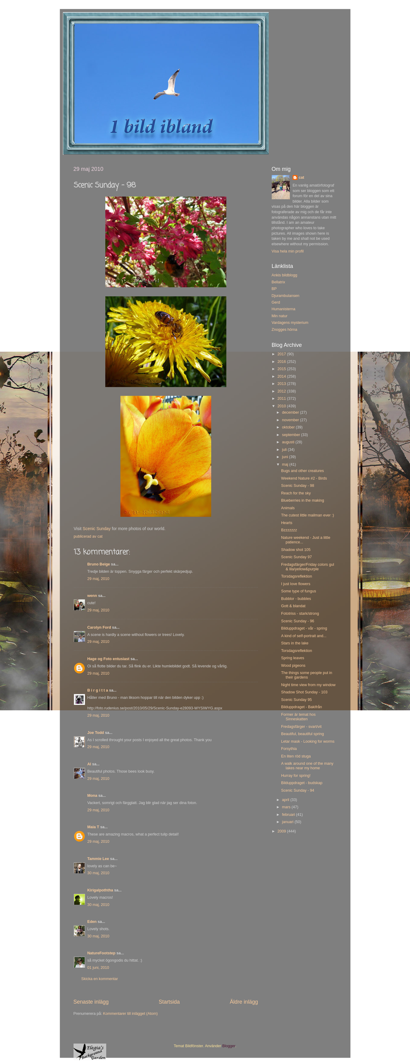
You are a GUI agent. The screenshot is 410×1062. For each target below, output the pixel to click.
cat (301, 177)
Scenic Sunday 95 (296, 700)
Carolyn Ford (99, 627)
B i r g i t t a (97, 690)
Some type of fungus (298, 591)
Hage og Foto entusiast (108, 659)
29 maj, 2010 (98, 579)
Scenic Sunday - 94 (297, 790)
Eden (92, 922)
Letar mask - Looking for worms (307, 741)
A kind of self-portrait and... (303, 636)
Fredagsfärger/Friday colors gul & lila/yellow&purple (307, 566)
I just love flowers (295, 584)
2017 (282, 354)
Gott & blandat (293, 606)
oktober (289, 427)
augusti (288, 442)
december (291, 412)
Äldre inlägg (244, 1002)
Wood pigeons (293, 665)
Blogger (228, 1046)
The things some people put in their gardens (306, 675)
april (286, 800)
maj (285, 464)
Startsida (169, 1002)
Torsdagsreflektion (296, 576)
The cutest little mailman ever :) (307, 515)
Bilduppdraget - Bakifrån (301, 707)
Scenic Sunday (96, 528)
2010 (282, 406)
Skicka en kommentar (99, 979)
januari (288, 822)
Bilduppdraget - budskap (302, 783)
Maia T (93, 827)
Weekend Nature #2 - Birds (304, 478)
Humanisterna (283, 309)
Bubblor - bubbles (296, 599)
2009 (282, 831)
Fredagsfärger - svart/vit (301, 727)
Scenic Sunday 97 (296, 557)
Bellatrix (278, 282)
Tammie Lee (98, 859)
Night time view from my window (308, 685)
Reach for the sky (296, 493)
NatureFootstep (101, 953)
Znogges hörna (284, 329)
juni (285, 457)
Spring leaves (292, 658)
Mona (92, 795)
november (291, 420)
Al (89, 764)
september (291, 435)
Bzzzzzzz (289, 530)
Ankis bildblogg (284, 275)
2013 (282, 384)
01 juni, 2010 (98, 968)
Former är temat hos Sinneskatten (298, 716)
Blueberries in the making (302, 500)
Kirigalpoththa (100, 890)
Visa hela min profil (288, 251)
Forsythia (289, 749)
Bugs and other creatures (302, 471)
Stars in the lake (294, 643)
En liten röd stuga (296, 756)
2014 (282, 376)
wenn (92, 596)
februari (289, 815)
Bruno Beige (98, 564)
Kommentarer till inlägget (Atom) (130, 1014)
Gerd (276, 302)
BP (274, 289)
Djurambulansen (286, 296)
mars (286, 807)
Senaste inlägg (91, 1002)
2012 (282, 391)
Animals (288, 508)
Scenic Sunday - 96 (297, 621)
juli (285, 450)
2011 (282, 398)
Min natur (280, 316)
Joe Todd (95, 733)
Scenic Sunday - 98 (297, 486)
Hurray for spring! (295, 776)
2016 (282, 362)
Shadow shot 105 (295, 550)
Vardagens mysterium (290, 323)
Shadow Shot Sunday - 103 (304, 692)
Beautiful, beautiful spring (302, 734)
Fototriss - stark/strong (300, 613)
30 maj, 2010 (98, 873)
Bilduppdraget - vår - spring (304, 628)
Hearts (286, 523)
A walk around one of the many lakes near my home (307, 765)
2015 (282, 369)
